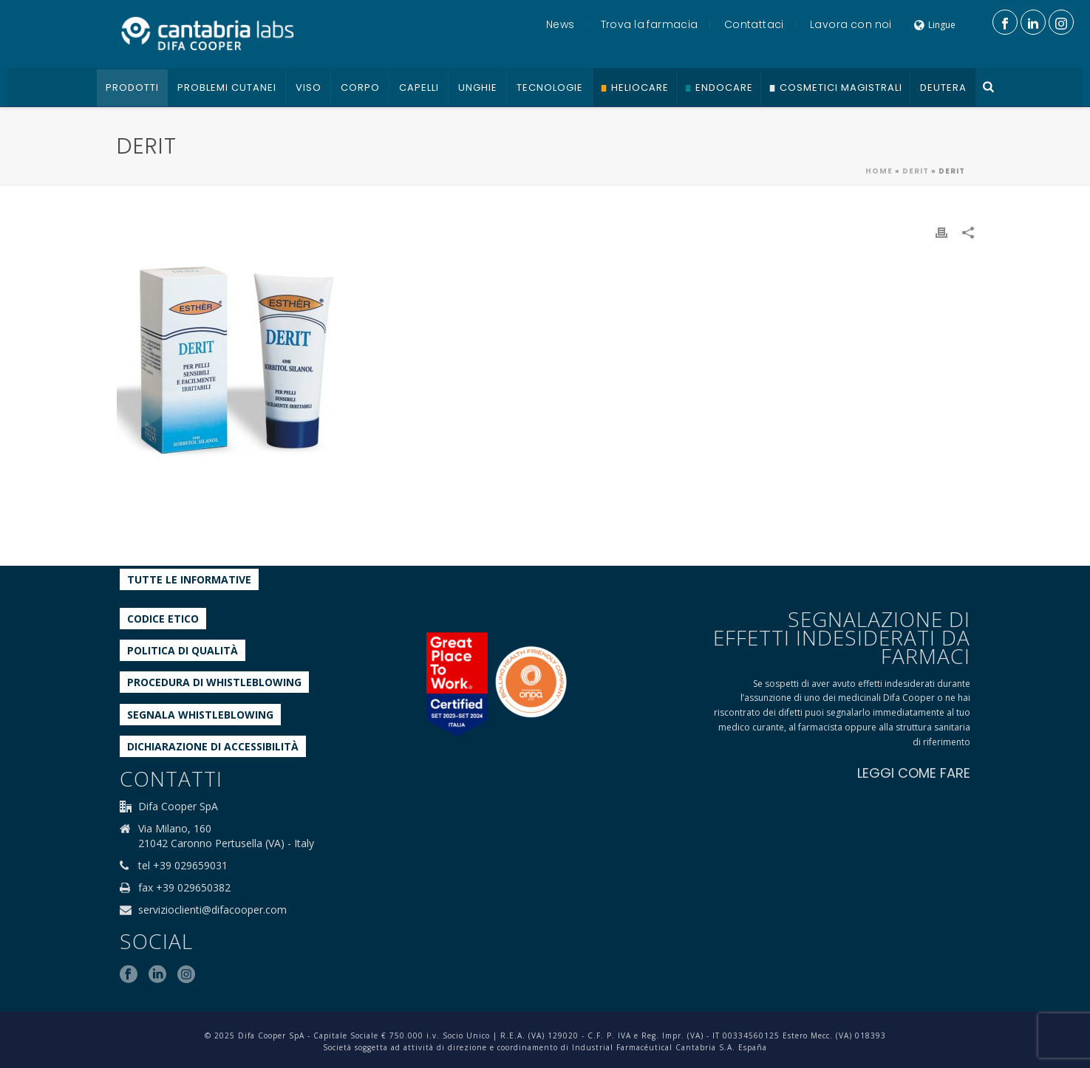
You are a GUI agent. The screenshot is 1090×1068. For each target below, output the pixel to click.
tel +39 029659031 (183, 865)
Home (879, 171)
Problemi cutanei (226, 88)
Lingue (935, 24)
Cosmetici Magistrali (841, 88)
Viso (308, 88)
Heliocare (640, 88)
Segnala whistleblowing (200, 715)
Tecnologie (550, 88)
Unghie (477, 88)
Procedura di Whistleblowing (214, 682)
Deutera (943, 88)
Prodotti (132, 88)
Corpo (360, 88)
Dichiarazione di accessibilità (213, 746)
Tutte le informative (189, 579)
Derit (915, 171)
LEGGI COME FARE (913, 773)
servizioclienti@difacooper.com (212, 910)
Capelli (419, 88)
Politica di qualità (182, 650)
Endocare (724, 88)
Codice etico (163, 619)
